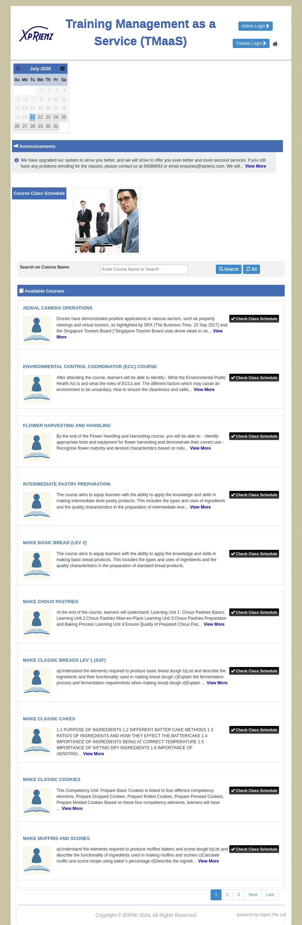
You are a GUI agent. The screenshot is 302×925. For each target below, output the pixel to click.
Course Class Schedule (39, 193)
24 (56, 117)
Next (253, 894)
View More (255, 166)
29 (40, 126)
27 (25, 126)
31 (56, 126)
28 (32, 126)
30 (48, 126)
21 (32, 117)
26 (17, 126)
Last (270, 894)
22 (40, 117)
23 (48, 117)
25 (63, 117)
